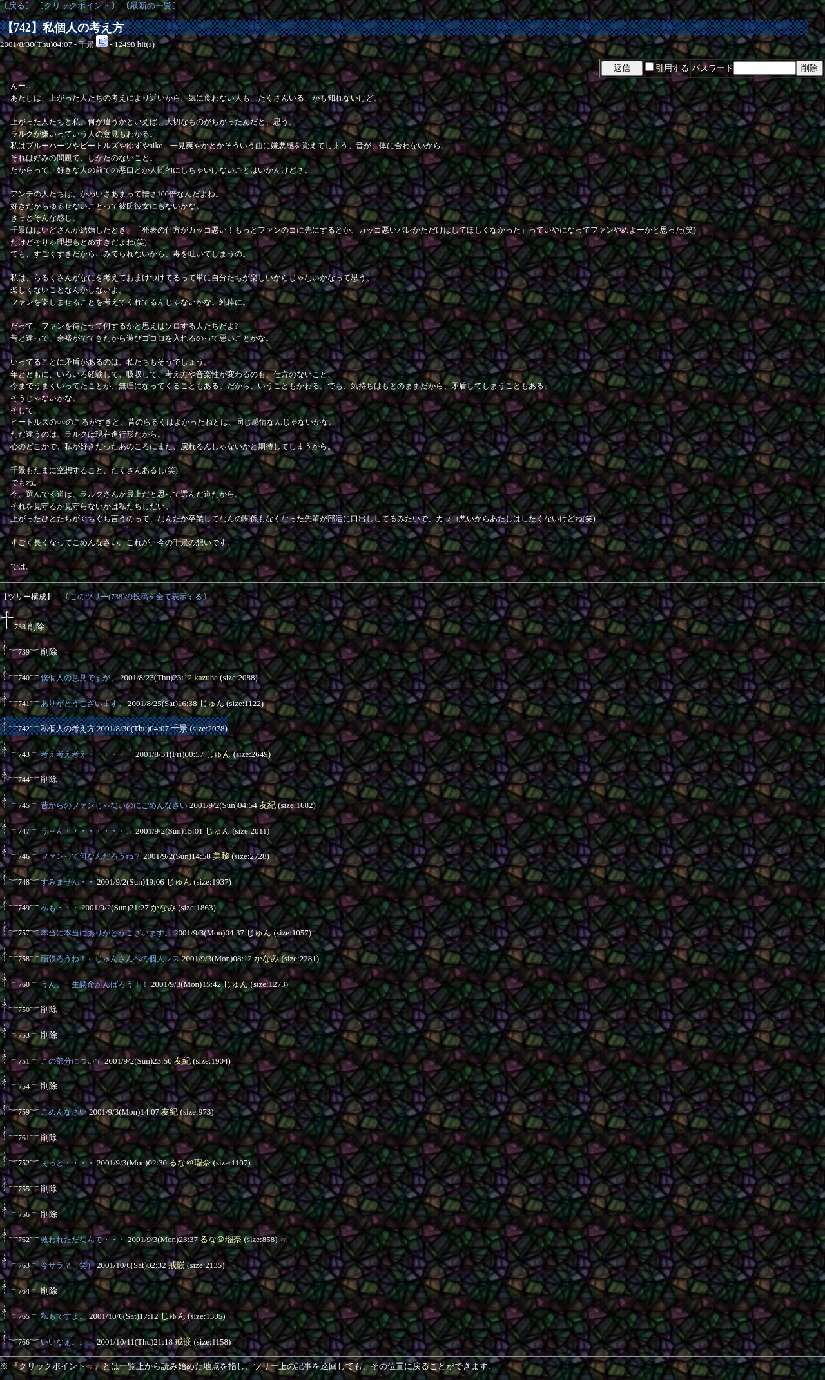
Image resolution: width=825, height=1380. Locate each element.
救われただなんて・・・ (83, 1239)
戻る (16, 5)
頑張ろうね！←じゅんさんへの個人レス (110, 958)
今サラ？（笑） (68, 1265)
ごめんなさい (64, 1111)
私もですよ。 (64, 1316)
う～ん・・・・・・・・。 (87, 831)
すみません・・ (68, 881)
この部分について (71, 1061)
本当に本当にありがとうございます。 (106, 932)
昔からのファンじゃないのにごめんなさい (114, 805)
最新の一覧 (151, 5)
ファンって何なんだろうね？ (91, 856)
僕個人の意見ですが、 (79, 677)
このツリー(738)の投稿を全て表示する (136, 596)
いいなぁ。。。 (68, 1341)
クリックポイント (77, 5)
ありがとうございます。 (83, 703)
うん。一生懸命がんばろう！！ (95, 984)
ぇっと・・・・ (68, 1162)
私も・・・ (60, 907)
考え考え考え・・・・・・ (87, 754)
